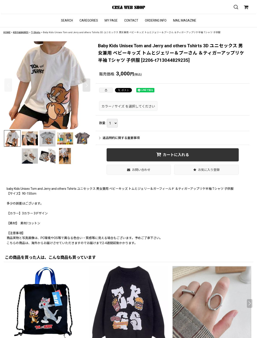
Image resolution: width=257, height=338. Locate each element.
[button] (67, 20)
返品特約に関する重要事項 (119, 138)
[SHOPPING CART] (246, 7)
